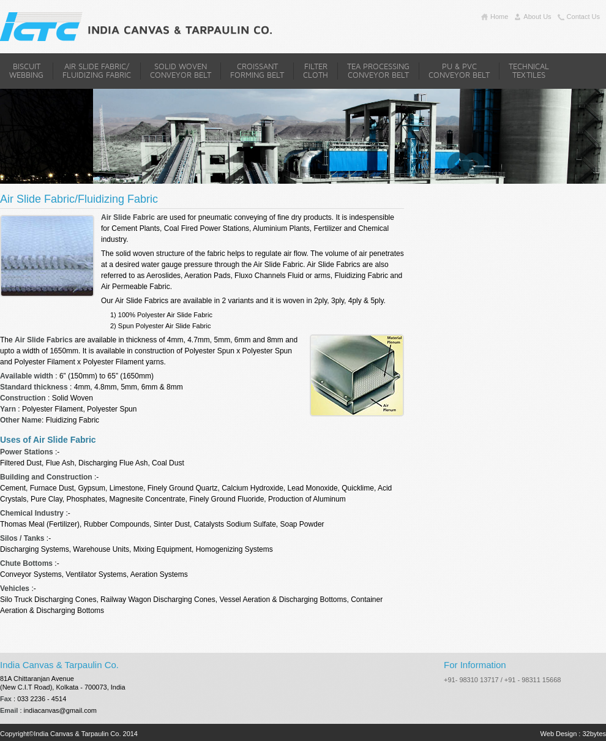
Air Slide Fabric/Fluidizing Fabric (96, 71)
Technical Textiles (529, 71)
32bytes (594, 733)
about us (537, 16)
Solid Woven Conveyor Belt (180, 71)
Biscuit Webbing (26, 71)
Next (474, 163)
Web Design (559, 733)
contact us (583, 16)
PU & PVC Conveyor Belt (459, 71)
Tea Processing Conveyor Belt (378, 71)
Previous (458, 163)
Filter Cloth (315, 71)
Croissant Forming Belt (257, 71)
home (499, 16)
